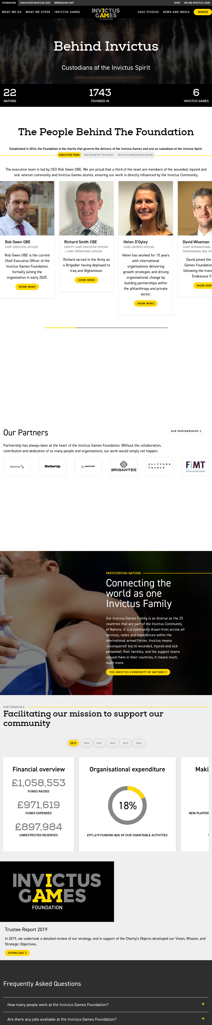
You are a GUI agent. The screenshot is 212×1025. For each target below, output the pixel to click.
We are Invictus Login (197, 3)
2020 (86, 743)
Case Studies (148, 12)
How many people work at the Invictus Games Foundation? (106, 1004)
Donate (203, 12)
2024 (139, 743)
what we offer (38, 12)
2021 (99, 743)
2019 (73, 743)
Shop (177, 3)
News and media (176, 12)
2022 (112, 743)
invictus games (67, 12)
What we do (12, 12)
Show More (27, 287)
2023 (125, 743)
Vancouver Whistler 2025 (35, 3)
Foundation (9, 3)
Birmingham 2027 (64, 3)
